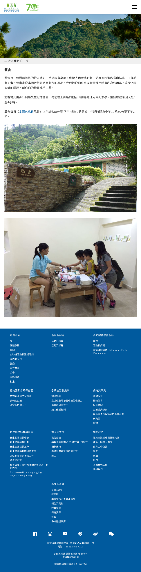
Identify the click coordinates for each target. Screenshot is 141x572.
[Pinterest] (77, 533)
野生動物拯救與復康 (21, 432)
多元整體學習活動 (103, 335)
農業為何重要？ (59, 405)
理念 (95, 341)
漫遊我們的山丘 (18, 405)
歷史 (95, 451)
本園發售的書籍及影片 (63, 499)
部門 (95, 460)
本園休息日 (26, 112)
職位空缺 (56, 437)
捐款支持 (56, 446)
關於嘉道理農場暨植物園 (106, 437)
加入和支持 (57, 432)
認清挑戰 (56, 396)
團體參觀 (14, 345)
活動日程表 (57, 341)
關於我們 (98, 432)
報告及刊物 (57, 503)
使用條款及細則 (70, 557)
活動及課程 (57, 335)
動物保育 (98, 396)
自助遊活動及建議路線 (22, 354)
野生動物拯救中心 (19, 437)
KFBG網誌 (56, 490)
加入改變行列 (58, 409)
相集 (12, 381)
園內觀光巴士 (17, 359)
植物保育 (98, 400)
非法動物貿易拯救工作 (22, 456)
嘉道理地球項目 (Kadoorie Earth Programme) (110, 352)
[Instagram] (47, 533)
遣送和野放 (16, 460)
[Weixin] (108, 533)
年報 (53, 517)
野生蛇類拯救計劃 (19, 442)
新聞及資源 (57, 484)
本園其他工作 (100, 465)
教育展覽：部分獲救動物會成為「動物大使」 (29, 466)
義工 (53, 456)
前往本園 (14, 368)
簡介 (12, 341)
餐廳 (12, 363)
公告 (12, 372)
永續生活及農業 (60, 390)
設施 (95, 423)
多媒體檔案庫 (58, 521)
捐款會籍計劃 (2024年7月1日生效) (69, 442)
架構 (95, 456)
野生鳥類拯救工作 (19, 446)
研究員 (96, 418)
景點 (12, 350)
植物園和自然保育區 (21, 390)
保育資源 (56, 512)
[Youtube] (62, 533)
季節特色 (14, 377)
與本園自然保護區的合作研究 (108, 414)
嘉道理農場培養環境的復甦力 (66, 400)
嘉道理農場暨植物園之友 (64, 451)
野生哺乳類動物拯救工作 (23, 451)
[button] (134, 7)
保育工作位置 (100, 446)
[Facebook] (32, 533)
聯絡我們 (98, 469)
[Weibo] (92, 533)
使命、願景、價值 (102, 442)
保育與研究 (99, 390)
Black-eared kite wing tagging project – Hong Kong (26, 474)
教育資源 (56, 508)
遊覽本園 (15, 335)
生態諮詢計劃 (100, 409)
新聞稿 (55, 494)
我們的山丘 (16, 400)
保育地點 (98, 405)
